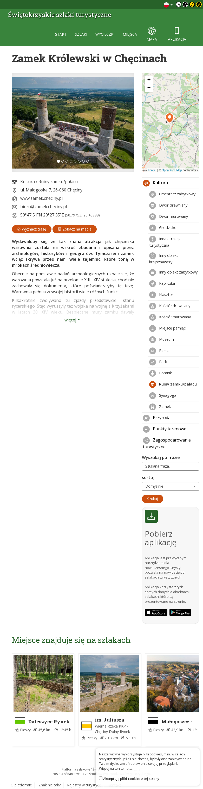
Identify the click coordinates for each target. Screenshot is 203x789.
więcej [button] (72, 320)
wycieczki (104, 34)
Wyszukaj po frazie (161, 457)
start (61, 34)
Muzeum (161, 339)
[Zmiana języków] (168, 4)
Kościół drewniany (169, 306)
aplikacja (177, 34)
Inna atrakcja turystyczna (165, 242)
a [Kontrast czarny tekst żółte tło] (192, 4)
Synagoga (162, 395)
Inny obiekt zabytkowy (173, 272)
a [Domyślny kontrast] (179, 4)
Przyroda (157, 418)
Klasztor (161, 294)
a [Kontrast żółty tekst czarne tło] (199, 4)
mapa (152, 34)
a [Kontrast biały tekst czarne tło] (186, 4)
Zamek (160, 406)
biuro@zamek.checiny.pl (43, 206)
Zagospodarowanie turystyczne (167, 443)
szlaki (81, 34)
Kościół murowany (170, 317)
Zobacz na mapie (74, 229)
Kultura (27, 181)
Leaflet (152, 170)
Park (158, 362)
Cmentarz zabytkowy (172, 194)
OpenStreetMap (172, 170)
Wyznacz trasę (31, 229)
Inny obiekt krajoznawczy (163, 258)
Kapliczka (162, 283)
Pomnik (160, 373)
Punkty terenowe (164, 429)
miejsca (130, 34)
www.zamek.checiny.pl (41, 198)
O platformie (21, 784)
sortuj (148, 477)
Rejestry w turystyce (84, 784)
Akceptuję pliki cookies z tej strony (131, 778)
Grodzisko (162, 228)
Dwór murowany (168, 216)
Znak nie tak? (49, 784)
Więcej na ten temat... (115, 768)
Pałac (158, 350)
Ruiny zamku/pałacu (58, 181)
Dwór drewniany (168, 205)
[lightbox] (73, 122)
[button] (21, 122)
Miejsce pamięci (167, 328)
